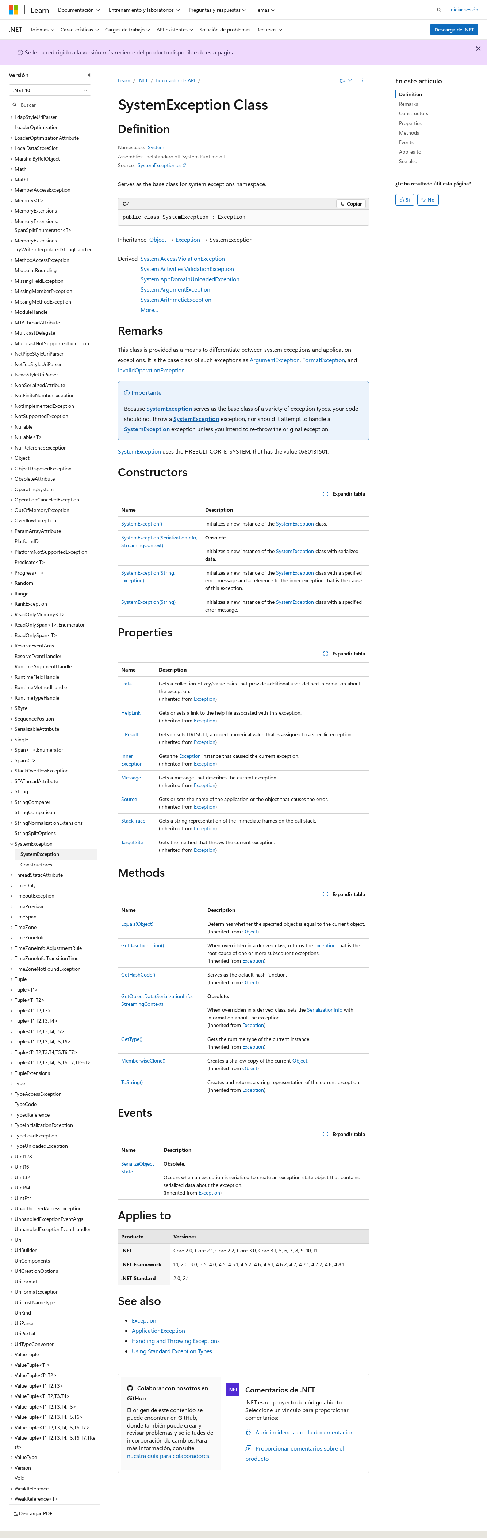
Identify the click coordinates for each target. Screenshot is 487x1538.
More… (149, 309)
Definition (410, 94)
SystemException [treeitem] (39, 833)
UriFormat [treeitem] (26, 1261)
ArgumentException (275, 360)
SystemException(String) (148, 601)
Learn (124, 80)
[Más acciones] (362, 81)
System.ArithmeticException (176, 299)
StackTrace (133, 820)
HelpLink (131, 712)
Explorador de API (175, 80)
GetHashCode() (138, 974)
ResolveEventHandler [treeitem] (38, 635)
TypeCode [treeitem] (26, 1083)
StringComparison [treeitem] (35, 792)
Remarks (408, 103)
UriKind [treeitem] (23, 1292)
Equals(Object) (137, 923)
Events (406, 142)
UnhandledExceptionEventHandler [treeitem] (53, 1209)
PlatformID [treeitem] (27, 521)
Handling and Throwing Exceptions (176, 1341)
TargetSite (132, 842)
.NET (143, 80)
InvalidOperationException (151, 370)
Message (131, 777)
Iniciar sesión (463, 9)
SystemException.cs (159, 165)
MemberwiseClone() (143, 1060)
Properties (410, 123)
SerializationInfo (324, 1009)
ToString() (132, 1082)
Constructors (413, 113)
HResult (129, 734)
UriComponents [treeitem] (32, 1240)
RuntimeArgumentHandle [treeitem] (43, 646)
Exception (188, 239)
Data (126, 683)
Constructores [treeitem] (36, 844)
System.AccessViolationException (183, 258)
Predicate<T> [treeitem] (30, 541)
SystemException (169, 408)
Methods (409, 132)
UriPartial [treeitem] (25, 1313)
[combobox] (50, 90)
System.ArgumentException (175, 289)
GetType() (131, 1038)
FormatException (323, 360)
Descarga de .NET (454, 29)
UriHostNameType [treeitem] (35, 1282)
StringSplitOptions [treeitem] (35, 812)
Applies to (410, 151)
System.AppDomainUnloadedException (190, 279)
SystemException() (141, 523)
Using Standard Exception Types (172, 1351)
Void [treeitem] (19, 1457)
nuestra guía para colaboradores (168, 1455)
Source (129, 799)
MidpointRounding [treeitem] (36, 250)
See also (408, 161)
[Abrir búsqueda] (439, 9)
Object (157, 239)
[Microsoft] (13, 10)
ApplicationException (158, 1330)
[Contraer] (89, 75)
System (156, 147)
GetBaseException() (142, 945)
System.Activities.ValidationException (187, 268)
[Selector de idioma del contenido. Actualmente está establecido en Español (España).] (35, 1526)
